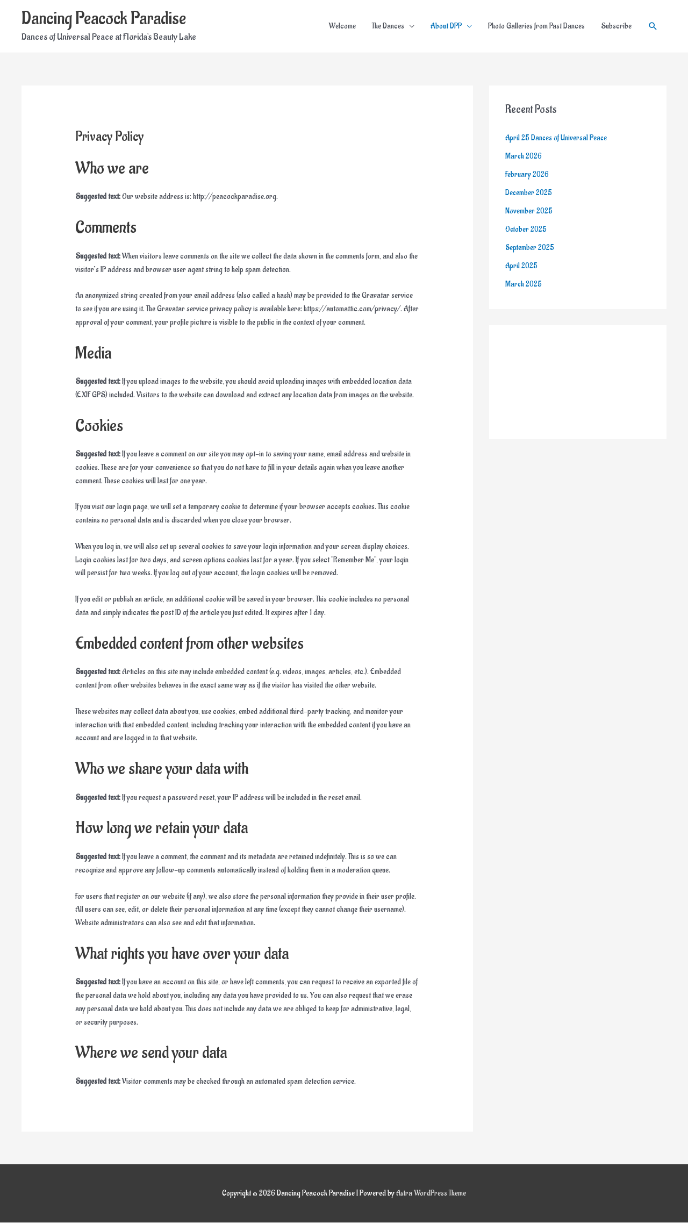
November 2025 (529, 211)
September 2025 (530, 247)
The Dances (388, 27)
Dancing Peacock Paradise (105, 19)
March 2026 (523, 156)
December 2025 (529, 193)
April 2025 (521, 265)
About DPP (446, 27)
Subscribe (616, 27)
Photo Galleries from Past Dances (536, 27)
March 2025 (523, 283)
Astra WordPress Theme (431, 1194)
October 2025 (526, 229)
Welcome (342, 27)
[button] (653, 27)
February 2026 (527, 174)
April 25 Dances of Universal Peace (556, 138)
